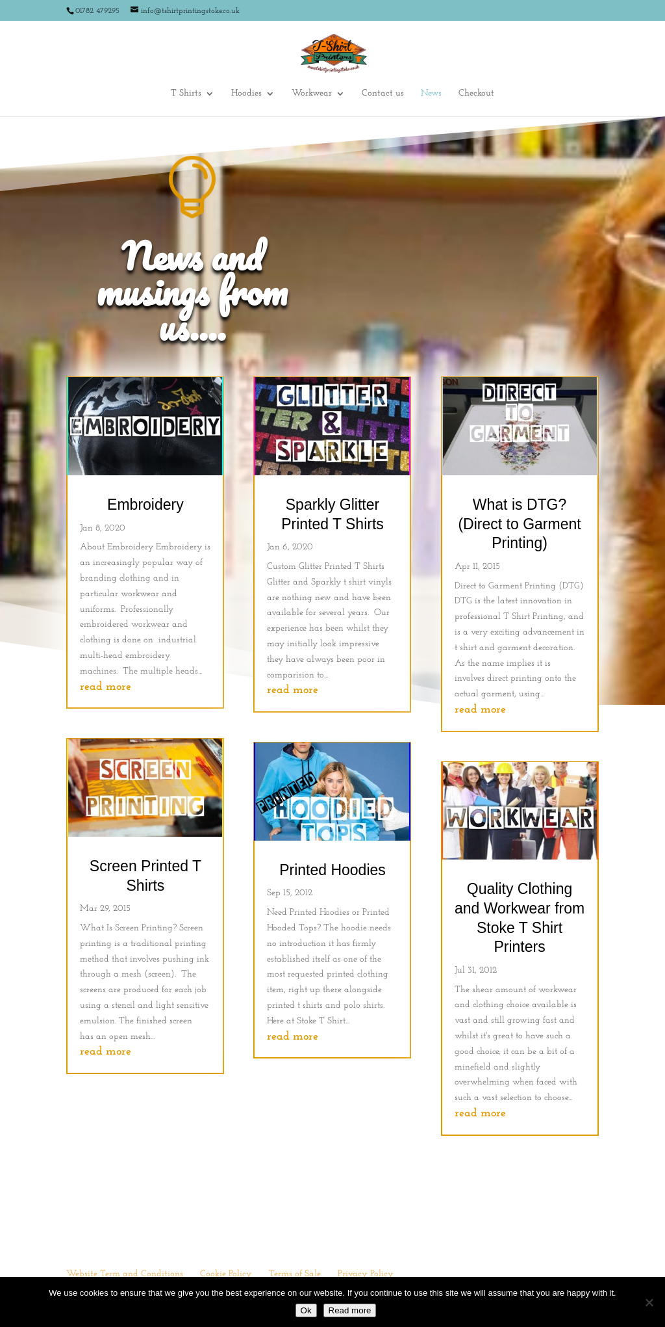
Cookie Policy (226, 1274)
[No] (648, 1302)
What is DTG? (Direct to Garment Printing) (519, 523)
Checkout (476, 93)
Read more (350, 1310)
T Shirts (186, 93)
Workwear (312, 93)
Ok (306, 1310)
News (431, 93)
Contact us (383, 93)
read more (105, 687)
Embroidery (145, 504)
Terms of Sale (295, 1274)
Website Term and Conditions (124, 1274)
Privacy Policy (366, 1274)
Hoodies (246, 93)
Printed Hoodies (332, 869)
